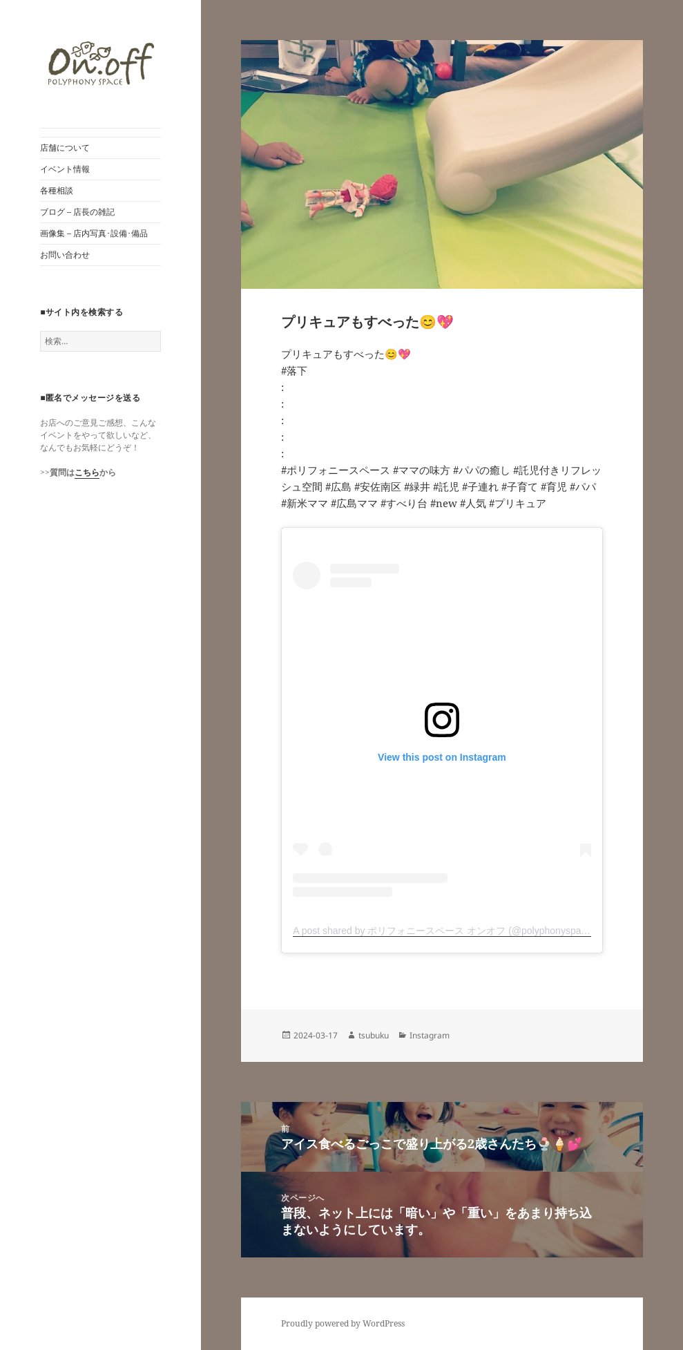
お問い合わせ (65, 254)
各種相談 (56, 190)
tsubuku (373, 1035)
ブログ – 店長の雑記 (77, 212)
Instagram (430, 1035)
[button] (100, 63)
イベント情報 (65, 169)
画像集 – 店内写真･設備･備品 (94, 233)
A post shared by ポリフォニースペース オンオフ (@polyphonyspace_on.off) (458, 930)
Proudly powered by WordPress (343, 1323)
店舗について (65, 147)
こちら (87, 472)
